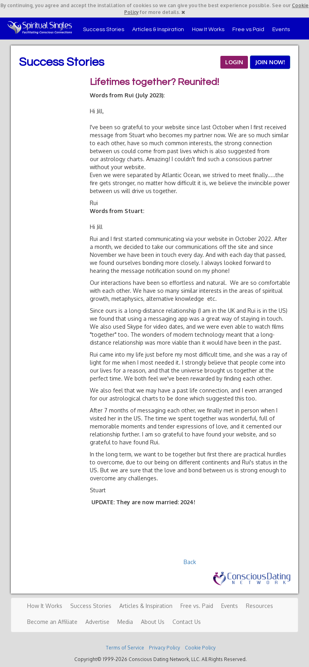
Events (281, 29)
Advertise (97, 621)
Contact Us (186, 621)
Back (190, 561)
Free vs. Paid (196, 605)
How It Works (208, 29)
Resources (259, 605)
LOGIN (234, 62)
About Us (152, 621)
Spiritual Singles (40, 27)
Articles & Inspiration (158, 29)
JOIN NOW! (270, 62)
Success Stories (103, 29)
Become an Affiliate (52, 621)
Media (125, 621)
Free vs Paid (248, 29)
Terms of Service (125, 648)
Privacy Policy (164, 648)
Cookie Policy (200, 648)
